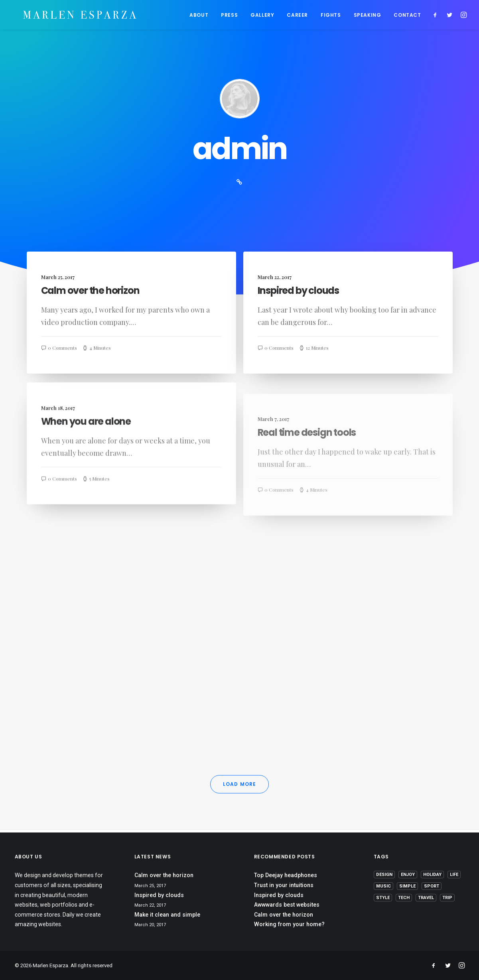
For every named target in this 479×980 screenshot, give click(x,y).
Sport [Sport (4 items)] (431, 886)
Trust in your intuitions (283, 885)
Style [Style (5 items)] (383, 898)
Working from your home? (289, 924)
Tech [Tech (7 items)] (404, 898)
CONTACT (407, 16)
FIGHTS (331, 16)
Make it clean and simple (167, 914)
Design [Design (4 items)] (384, 875)
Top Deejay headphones (285, 875)
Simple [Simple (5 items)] (407, 886)
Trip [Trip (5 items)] (447, 898)
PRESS (229, 16)
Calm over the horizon (90, 293)
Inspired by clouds (298, 293)
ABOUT (198, 16)
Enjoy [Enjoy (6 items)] (408, 875)
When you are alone (86, 453)
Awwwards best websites (286, 904)
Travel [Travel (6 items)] (426, 898)
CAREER (297, 16)
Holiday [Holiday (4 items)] (432, 875)
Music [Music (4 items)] (383, 886)
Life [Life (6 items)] (454, 875)
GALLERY (262, 16)
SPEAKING (367, 16)
